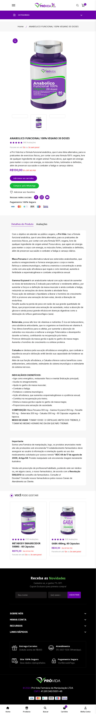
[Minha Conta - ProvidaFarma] (85, 709)
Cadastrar (74, 595)
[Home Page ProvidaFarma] (8, 709)
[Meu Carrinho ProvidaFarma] (64, 709)
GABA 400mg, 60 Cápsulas (65, 543)
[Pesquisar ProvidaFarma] (77, 5)
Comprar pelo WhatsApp (24, 186)
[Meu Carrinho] (83, 5)
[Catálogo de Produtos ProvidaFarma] (26, 709)
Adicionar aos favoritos (22, 192)
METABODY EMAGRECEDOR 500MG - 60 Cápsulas (26, 545)
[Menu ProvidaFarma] (13, 5)
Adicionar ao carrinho (23, 178)
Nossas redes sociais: (21, 197)
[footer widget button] (48, 613)
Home (21, 26)
